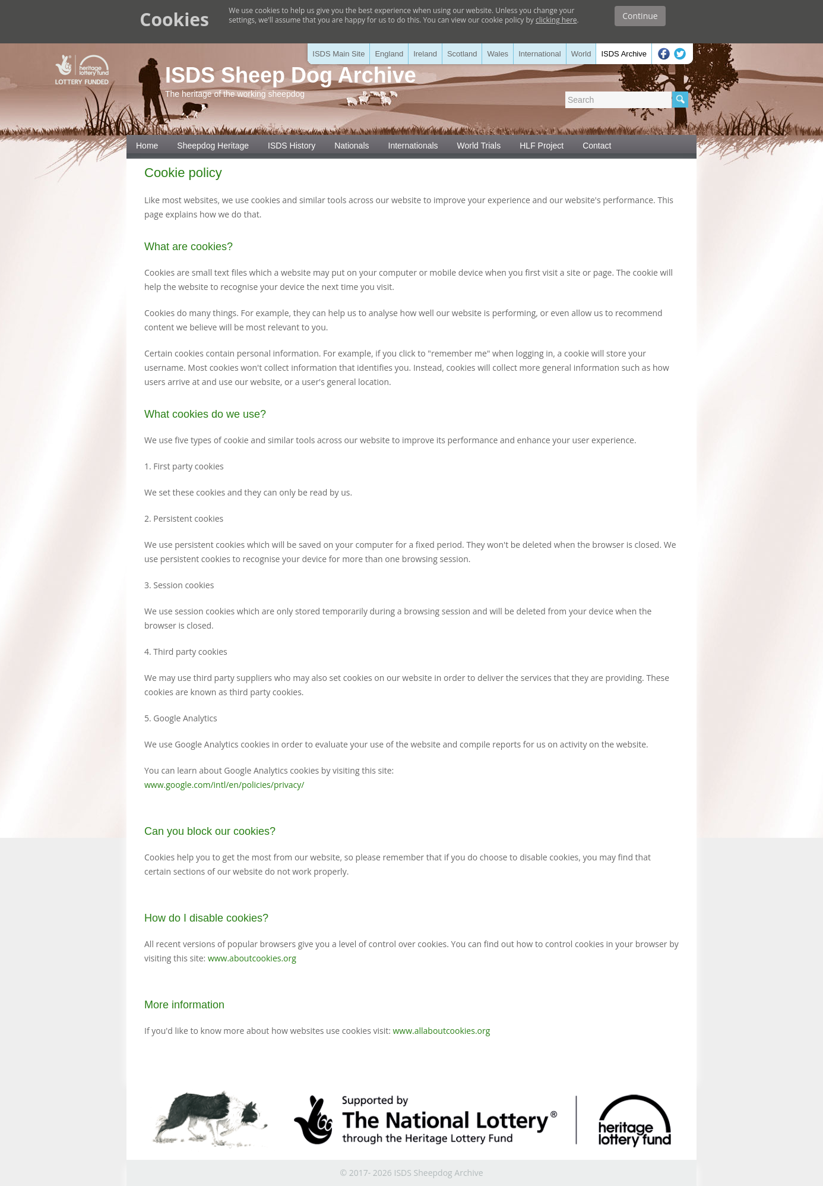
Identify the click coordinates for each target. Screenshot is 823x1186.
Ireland (425, 53)
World (581, 53)
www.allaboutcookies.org (441, 1030)
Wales (497, 53)
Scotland (462, 53)
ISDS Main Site (338, 53)
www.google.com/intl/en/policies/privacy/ (224, 784)
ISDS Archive (624, 53)
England (389, 53)
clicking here (556, 20)
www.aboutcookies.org (252, 958)
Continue (639, 15)
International (539, 53)
